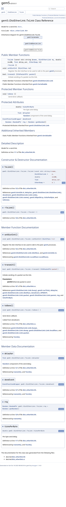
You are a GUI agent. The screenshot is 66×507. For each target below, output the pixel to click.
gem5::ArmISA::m (50, 253)
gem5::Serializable (40, 84)
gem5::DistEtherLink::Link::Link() (24, 195)
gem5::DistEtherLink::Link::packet (16, 295)
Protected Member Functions (56, 15)
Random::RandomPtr (13, 122)
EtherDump (33, 62)
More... (20, 27)
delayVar (26, 113)
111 (15, 152)
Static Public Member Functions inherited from (26, 136)
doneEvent (27, 119)
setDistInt (12, 68)
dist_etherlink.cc (29, 286)
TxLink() (16, 337)
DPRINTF (43, 293)
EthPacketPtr (22, 74)
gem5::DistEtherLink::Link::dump (15, 330)
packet (32, 74)
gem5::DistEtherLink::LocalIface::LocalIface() (30, 257)
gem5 (3, 12)
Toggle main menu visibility (3, 7)
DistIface (23, 68)
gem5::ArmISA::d (17, 192)
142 (16, 249)
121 (16, 368)
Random (26, 116)
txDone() (6, 200)
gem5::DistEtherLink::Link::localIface (43, 330)
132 (16, 188)
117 (16, 441)
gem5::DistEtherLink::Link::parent (43, 295)
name (35, 60)
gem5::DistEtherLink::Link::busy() (24, 290)
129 (16, 415)
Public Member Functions (40, 15)
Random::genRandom (36, 122)
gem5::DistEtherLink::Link (43, 81)
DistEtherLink (12, 12)
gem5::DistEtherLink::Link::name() (16, 197)
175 (16, 324)
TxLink (21, 12)
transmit (11, 74)
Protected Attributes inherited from (25, 125)
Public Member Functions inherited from (27, 81)
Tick (16, 62)
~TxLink (11, 65)
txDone (10, 94)
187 (16, 286)
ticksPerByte (28, 107)
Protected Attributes (47, 18)
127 (16, 390)
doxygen (34, 465)
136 (16, 218)
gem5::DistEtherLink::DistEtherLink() (47, 192)
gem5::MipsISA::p (36, 197)
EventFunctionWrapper (12, 119)
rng (24, 122)
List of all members (60, 18)
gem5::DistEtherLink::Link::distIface (25, 253)
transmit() (17, 372)
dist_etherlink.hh (19, 31)
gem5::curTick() (44, 290)
